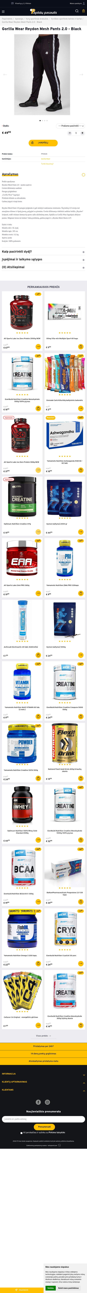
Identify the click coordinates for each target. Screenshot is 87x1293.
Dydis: (6, 126)
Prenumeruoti (44, 1127)
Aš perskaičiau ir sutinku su (44, 1133)
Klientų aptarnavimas (14, 1082)
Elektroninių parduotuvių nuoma (36, 1146)
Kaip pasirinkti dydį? (43, 252)
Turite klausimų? (47, 164)
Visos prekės (42, 1036)
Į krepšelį (39, 143)
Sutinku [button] (51, 1288)
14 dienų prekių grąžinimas (43, 1054)
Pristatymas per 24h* (43, 1046)
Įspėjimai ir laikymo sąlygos (43, 260)
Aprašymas (43, 174)
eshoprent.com (52, 1146)
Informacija (9, 1074)
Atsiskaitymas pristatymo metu (43, 1061)
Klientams (7, 1090)
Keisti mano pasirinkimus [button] (68, 1288)
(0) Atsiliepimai (43, 267)
